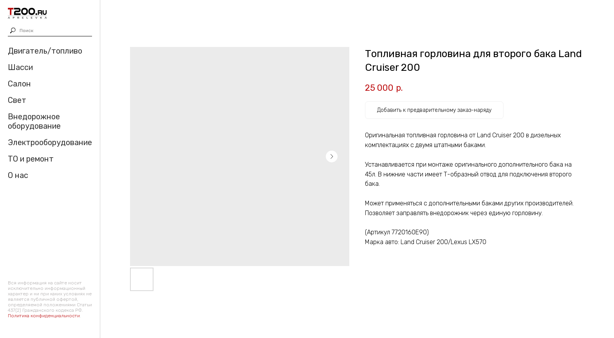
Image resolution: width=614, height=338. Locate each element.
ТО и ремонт (31, 159)
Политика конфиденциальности (44, 315)
